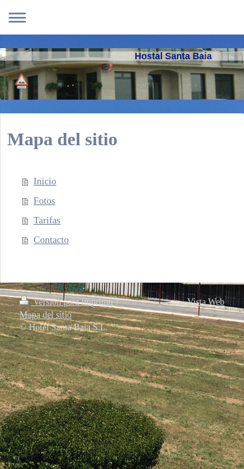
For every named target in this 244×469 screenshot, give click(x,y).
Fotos (44, 200)
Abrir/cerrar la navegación (122, 17)
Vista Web (205, 302)
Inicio (45, 181)
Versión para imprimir (68, 302)
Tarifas (47, 220)
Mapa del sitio (46, 315)
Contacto (51, 239)
